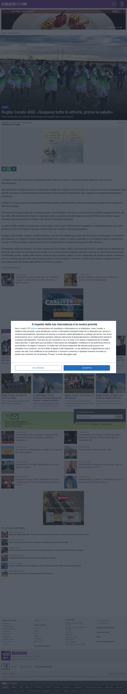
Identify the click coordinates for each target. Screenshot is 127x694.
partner (34, 328)
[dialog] (63, 347)
